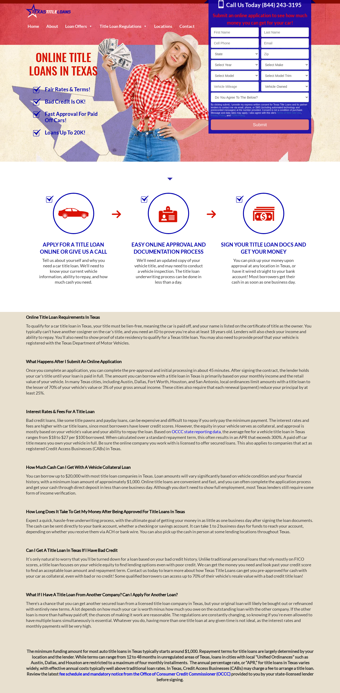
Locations (163, 26)
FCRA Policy (237, 115)
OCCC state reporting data (196, 431)
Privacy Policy (218, 115)
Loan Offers (79, 26)
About (52, 26)
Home (33, 26)
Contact (187, 26)
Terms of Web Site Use (289, 113)
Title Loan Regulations (123, 26)
